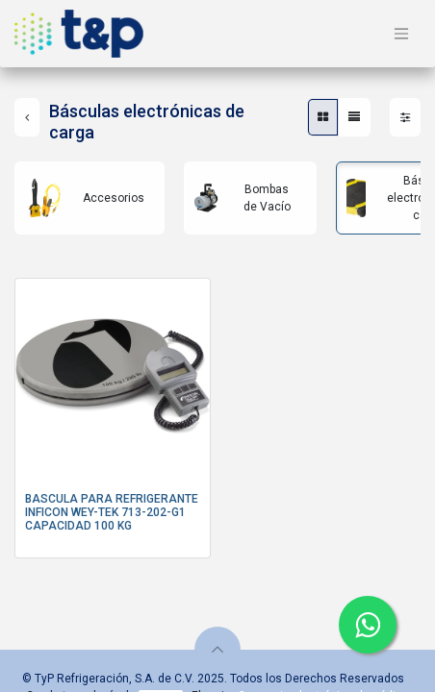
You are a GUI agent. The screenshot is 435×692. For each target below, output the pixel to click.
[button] (217, 650)
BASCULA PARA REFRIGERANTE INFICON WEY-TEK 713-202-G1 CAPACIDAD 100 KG (111, 512)
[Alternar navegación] (401, 34)
